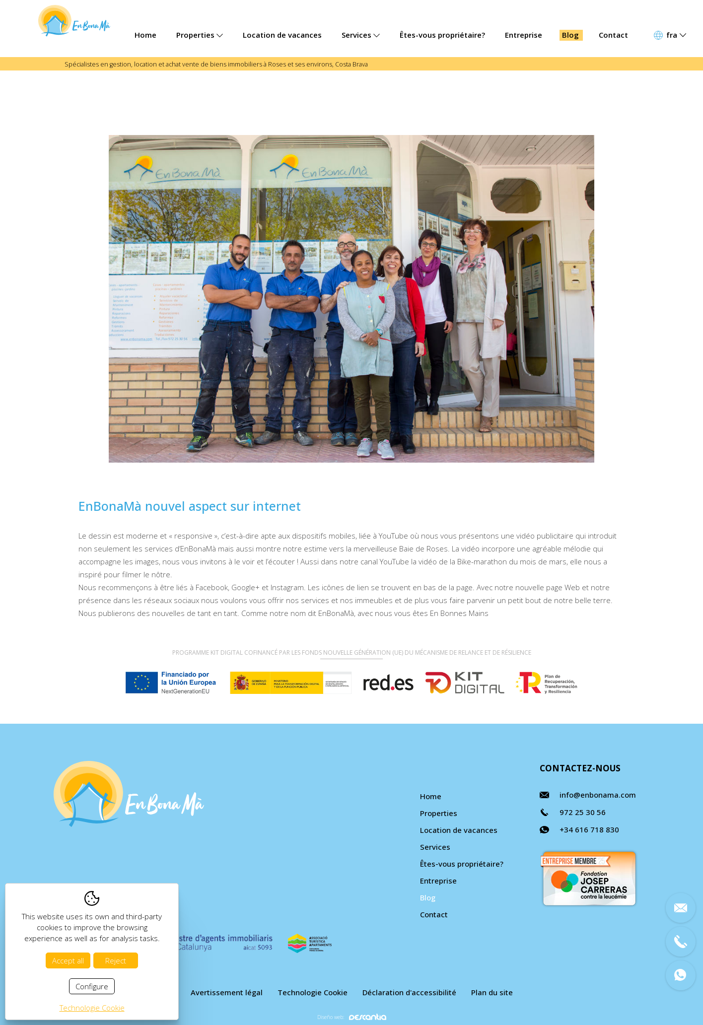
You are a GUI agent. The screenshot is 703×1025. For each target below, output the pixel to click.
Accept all (68, 960)
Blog (570, 35)
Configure (91, 986)
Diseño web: (351, 1017)
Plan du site (492, 992)
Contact (613, 35)
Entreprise (523, 35)
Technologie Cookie (313, 992)
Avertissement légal (227, 992)
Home (145, 35)
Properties (199, 35)
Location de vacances (282, 35)
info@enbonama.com (598, 795)
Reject (115, 960)
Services (361, 35)
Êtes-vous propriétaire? (442, 35)
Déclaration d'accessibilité (409, 992)
